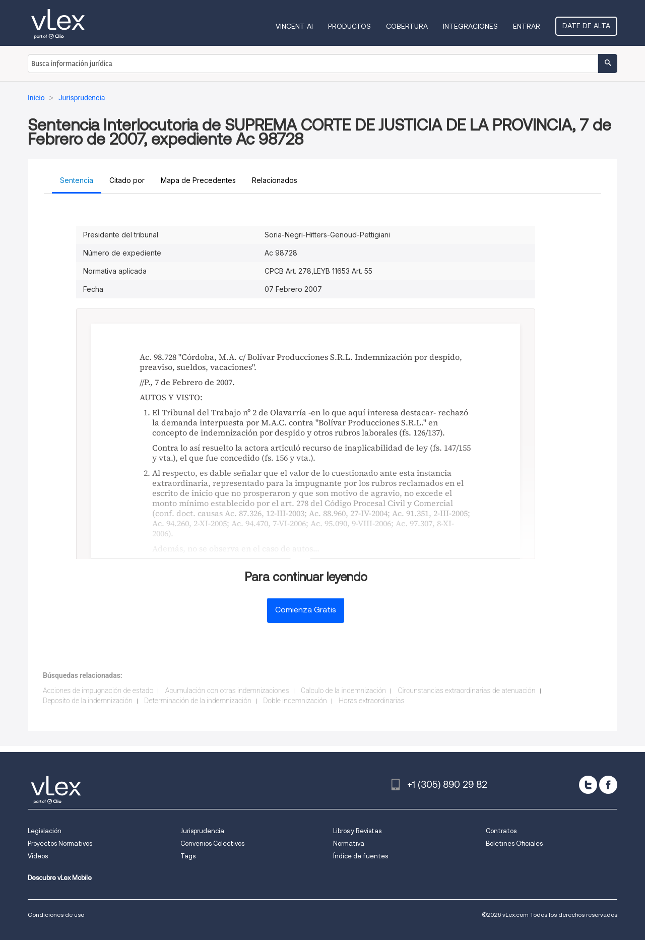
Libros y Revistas (357, 831)
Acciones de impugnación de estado (98, 690)
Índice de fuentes (360, 856)
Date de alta (586, 26)
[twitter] (588, 785)
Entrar (526, 26)
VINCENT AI (294, 26)
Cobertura (407, 26)
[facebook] (608, 785)
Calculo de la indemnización (343, 690)
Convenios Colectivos (212, 843)
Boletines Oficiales (514, 843)
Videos (38, 856)
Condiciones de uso (56, 914)
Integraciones (470, 26)
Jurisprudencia (202, 831)
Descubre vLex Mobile (60, 878)
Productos (349, 26)
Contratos (501, 831)
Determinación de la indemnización (197, 701)
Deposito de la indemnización (88, 701)
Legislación (44, 831)
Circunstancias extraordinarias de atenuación (466, 690)
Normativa (348, 843)
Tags (188, 856)
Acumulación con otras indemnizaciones (227, 690)
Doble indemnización (295, 701)
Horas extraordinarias (371, 701)
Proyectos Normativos (60, 843)
